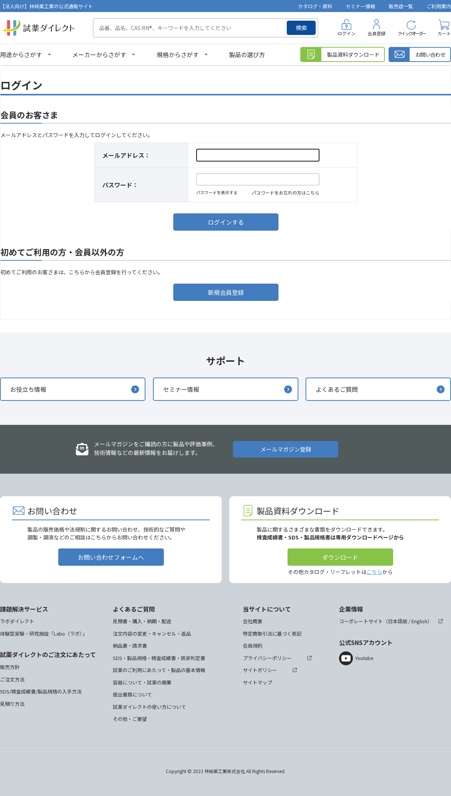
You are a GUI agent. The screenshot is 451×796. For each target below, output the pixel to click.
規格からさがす (178, 54)
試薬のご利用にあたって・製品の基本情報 (159, 670)
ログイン (346, 33)
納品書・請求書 (130, 645)
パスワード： (120, 184)
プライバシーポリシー (267, 658)
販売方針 (10, 667)
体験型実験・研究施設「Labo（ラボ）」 (43, 633)
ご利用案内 (439, 6)
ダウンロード (340, 557)
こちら (374, 571)
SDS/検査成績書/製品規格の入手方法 (41, 691)
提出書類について (132, 694)
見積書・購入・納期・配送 (142, 621)
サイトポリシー (260, 670)
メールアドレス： (126, 155)
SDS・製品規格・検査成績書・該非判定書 (159, 658)
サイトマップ (257, 682)
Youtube (364, 658)
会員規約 (252, 645)
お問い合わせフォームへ (111, 557)
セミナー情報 (360, 6)
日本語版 (397, 621)
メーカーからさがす (99, 54)
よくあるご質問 (337, 389)
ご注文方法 (12, 679)
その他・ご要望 (130, 718)
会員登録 (377, 33)
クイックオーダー (411, 33)
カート (444, 33)
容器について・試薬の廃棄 (142, 682)
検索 (301, 28)
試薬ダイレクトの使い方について (149, 706)
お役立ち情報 (28, 389)
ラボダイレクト (17, 621)
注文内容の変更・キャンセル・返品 (152, 633)
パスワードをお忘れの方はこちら (285, 192)
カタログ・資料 (315, 6)
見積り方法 (12, 703)
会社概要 (252, 621)
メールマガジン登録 (285, 449)
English (419, 621)
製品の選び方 (247, 54)
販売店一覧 (401, 6)
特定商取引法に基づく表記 (272, 633)
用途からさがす (21, 54)
